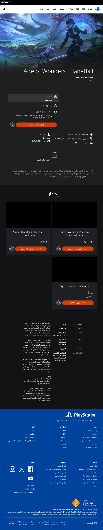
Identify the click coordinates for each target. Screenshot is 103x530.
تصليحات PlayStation (90, 476)
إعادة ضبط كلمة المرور (90, 479)
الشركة (95, 444)
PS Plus (70, 9)
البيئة (33, 431)
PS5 (64, 431)
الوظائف (94, 434)
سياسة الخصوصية (54, 523)
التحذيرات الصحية (60, 476)
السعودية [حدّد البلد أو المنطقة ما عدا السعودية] (90, 523)
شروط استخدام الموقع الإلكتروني (43, 523)
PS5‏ (83, 9)
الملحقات (63, 444)
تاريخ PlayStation (91, 447)
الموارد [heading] (63, 462)
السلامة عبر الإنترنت (28, 437)
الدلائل (95, 486)
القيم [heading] (33, 427)
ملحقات (62, 9)
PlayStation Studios (90, 437)
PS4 (77, 9)
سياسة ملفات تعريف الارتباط (22, 523)
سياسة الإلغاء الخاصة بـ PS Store (55, 469)
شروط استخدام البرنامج (11, 523)
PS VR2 (63, 437)
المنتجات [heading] (62, 427)
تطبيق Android (30, 489)
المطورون (63, 479)
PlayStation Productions (88, 441)
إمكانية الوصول (30, 434)
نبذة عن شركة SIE (91, 431)
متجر (48, 9)
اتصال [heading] (32, 462)
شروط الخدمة (61, 466)
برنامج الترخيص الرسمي (58, 483)
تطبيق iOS (31, 485)
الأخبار (54, 9)
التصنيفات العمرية (60, 473)
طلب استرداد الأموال (90, 483)
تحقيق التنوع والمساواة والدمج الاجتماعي (21, 441)
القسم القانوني (63, 523)
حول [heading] (95, 427)
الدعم (41, 9)
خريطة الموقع (32, 523)
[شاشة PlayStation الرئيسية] (97, 9)
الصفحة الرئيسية (92, 421)
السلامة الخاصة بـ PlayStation (87, 469)
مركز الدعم (93, 466)
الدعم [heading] (95, 462)
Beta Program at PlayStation (24, 492)
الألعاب (90, 9)
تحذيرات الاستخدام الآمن (43, 379)
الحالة (95, 473)
